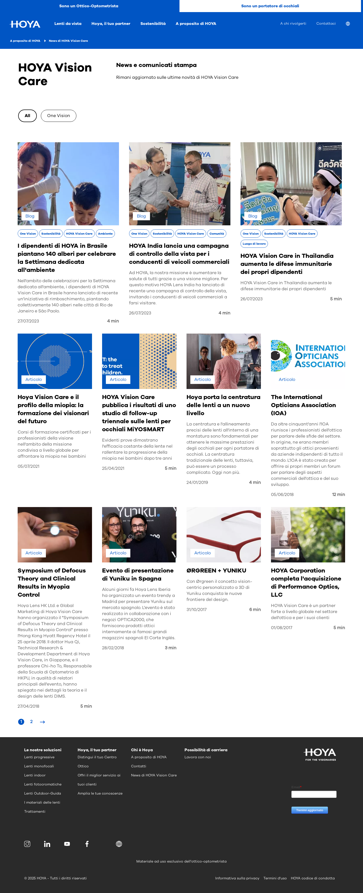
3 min (170, 648)
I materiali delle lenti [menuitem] (42, 802)
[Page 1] (21, 722)
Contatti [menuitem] (138, 766)
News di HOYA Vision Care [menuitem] (154, 775)
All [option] (27, 116)
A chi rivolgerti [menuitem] (293, 23)
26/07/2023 (140, 313)
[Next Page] (42, 722)
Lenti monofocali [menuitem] (39, 766)
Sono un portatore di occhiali (270, 6)
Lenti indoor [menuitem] (35, 775)
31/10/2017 (196, 610)
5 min (336, 299)
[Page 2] (31, 722)
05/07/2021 (28, 466)
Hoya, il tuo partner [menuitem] (111, 23)
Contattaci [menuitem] (326, 23)
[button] (120, 844)
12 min (338, 494)
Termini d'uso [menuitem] (275, 878)
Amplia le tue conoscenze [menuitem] (100, 793)
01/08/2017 (281, 628)
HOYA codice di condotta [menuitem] (313, 878)
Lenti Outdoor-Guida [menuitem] (42, 793)
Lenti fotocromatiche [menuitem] (43, 784)
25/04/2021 (113, 468)
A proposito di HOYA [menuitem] (196, 23)
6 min (255, 610)
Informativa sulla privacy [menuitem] (237, 878)
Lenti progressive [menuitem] (39, 757)
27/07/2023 (28, 321)
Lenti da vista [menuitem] (67, 23)
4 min (113, 321)
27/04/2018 (28, 706)
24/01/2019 (197, 482)
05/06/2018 (282, 494)
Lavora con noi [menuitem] (198, 757)
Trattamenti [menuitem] (34, 811)
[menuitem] (352, 24)
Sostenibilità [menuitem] (153, 23)
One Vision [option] (58, 116)
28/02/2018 (113, 648)
